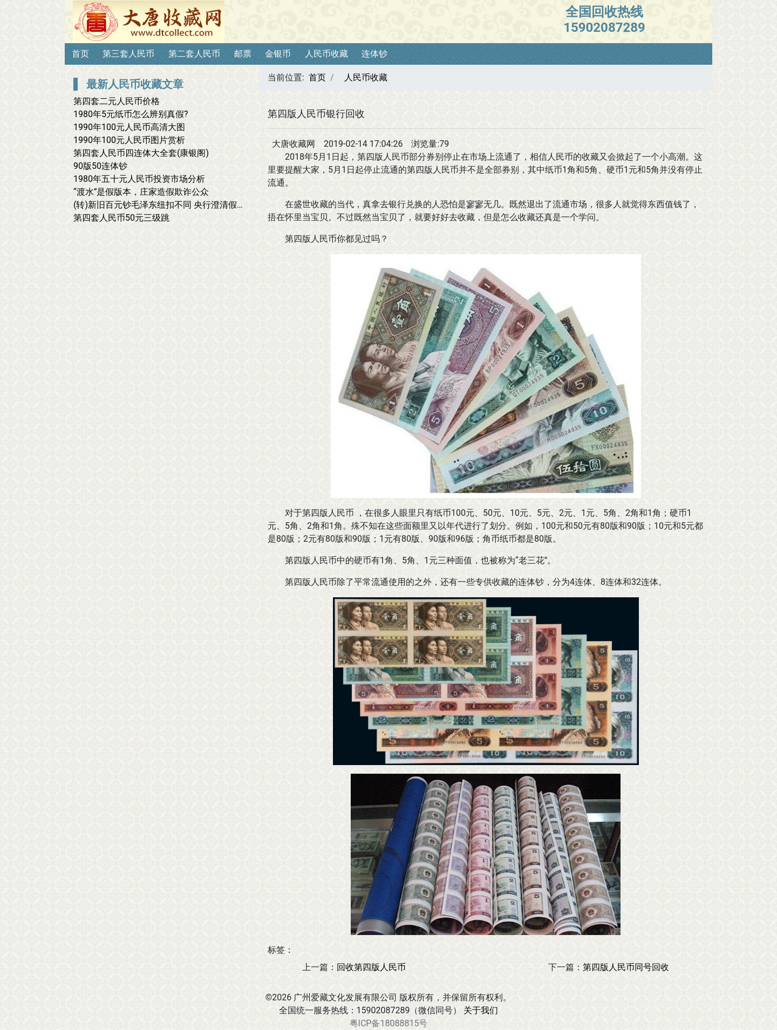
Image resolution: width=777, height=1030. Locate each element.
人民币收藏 (326, 54)
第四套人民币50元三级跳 (121, 218)
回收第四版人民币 (371, 967)
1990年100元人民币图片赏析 (129, 140)
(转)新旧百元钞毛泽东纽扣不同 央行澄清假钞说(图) (171, 205)
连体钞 (374, 54)
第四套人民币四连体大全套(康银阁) (141, 153)
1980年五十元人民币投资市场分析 (139, 179)
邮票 (242, 54)
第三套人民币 (128, 54)
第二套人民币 (194, 54)
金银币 (278, 54)
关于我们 (481, 1010)
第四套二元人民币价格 (116, 101)
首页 (80, 54)
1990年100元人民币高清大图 (129, 127)
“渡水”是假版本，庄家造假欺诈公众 (141, 192)
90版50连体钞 (100, 166)
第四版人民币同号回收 (626, 967)
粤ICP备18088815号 (389, 1023)
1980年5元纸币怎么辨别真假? (130, 114)
